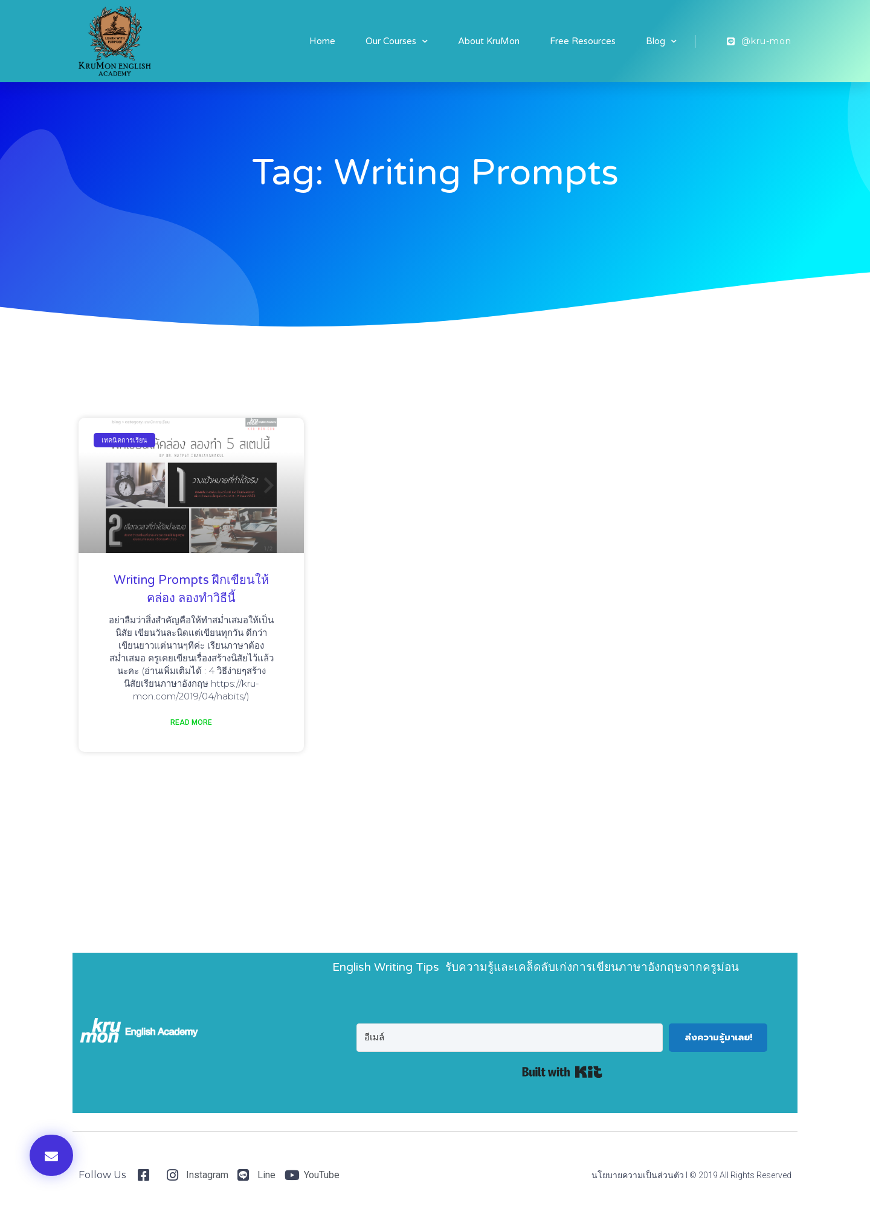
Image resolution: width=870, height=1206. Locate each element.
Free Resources (583, 41)
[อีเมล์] (509, 1037)
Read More (191, 722)
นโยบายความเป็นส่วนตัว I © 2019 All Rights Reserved (691, 1175)
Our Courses (397, 41)
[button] (51, 1155)
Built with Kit (562, 1072)
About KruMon (489, 41)
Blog (661, 41)
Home (322, 41)
